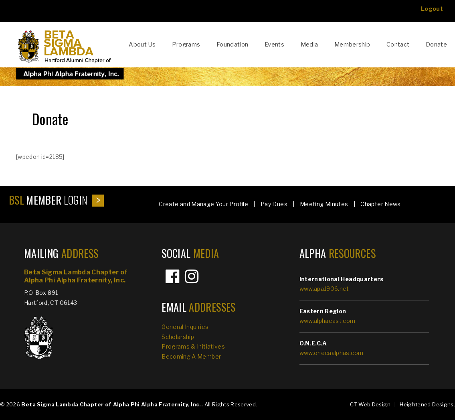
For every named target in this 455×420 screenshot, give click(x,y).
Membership (352, 44)
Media (309, 44)
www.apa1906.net (324, 288)
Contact (398, 44)
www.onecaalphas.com (331, 352)
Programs (186, 44)
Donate (436, 44)
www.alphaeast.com (327, 320)
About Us (142, 44)
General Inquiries (185, 326)
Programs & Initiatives (193, 346)
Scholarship (178, 336)
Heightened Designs (426, 404)
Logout (432, 8)
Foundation (232, 44)
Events (274, 44)
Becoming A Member (191, 356)
